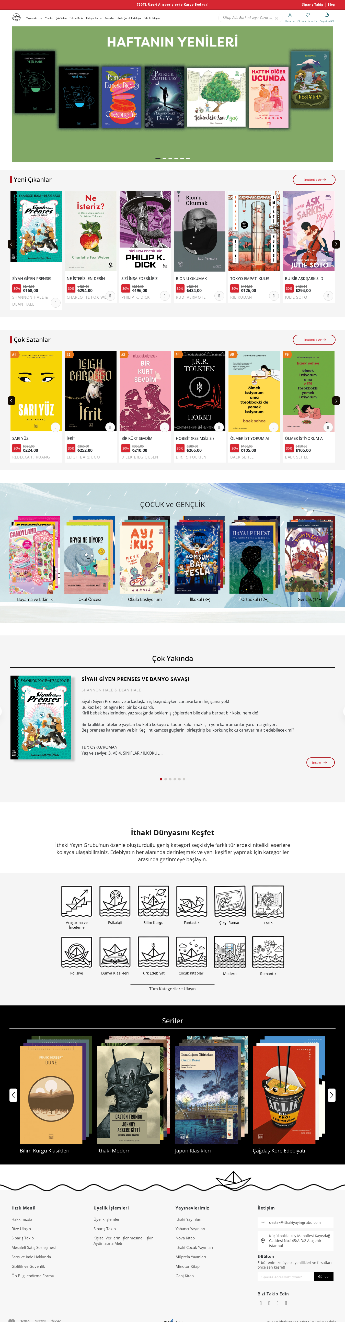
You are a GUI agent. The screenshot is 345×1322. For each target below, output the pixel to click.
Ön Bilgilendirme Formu (33, 1275)
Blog (331, 5)
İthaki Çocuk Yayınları (194, 1247)
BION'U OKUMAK (191, 278)
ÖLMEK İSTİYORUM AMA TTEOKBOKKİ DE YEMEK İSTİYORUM (249, 438)
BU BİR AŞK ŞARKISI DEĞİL (304, 278)
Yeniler (49, 18)
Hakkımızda (22, 1219)
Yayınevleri (32, 18)
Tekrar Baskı (76, 18)
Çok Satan (61, 18)
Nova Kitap (185, 1237)
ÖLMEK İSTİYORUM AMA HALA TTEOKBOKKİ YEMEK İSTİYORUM (304, 438)
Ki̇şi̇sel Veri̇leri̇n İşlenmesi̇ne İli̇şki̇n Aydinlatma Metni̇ (124, 1240)
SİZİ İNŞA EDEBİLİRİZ (139, 278)
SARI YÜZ (20, 438)
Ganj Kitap (185, 1275)
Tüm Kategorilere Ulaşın (172, 989)
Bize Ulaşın (21, 1228)
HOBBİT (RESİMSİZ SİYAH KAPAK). (195, 438)
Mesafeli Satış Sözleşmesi (34, 1247)
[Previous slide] (11, 244)
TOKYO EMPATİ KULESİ (249, 278)
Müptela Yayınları (191, 1256)
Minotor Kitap (188, 1266)
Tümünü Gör (314, 179)
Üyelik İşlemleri (107, 1219)
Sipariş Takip (313, 5)
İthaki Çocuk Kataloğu (129, 18)
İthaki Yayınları (188, 1219)
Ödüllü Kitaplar (152, 18)
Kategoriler (92, 18)
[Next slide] (336, 244)
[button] (157, 158)
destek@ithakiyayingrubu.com (295, 1222)
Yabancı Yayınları (190, 1228)
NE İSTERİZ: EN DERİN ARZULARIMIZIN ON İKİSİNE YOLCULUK (86, 278)
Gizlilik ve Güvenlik (28, 1266)
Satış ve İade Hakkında (31, 1256)
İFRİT (71, 438)
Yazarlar (109, 18)
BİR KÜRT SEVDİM (137, 438)
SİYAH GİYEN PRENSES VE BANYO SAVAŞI (31, 278)
